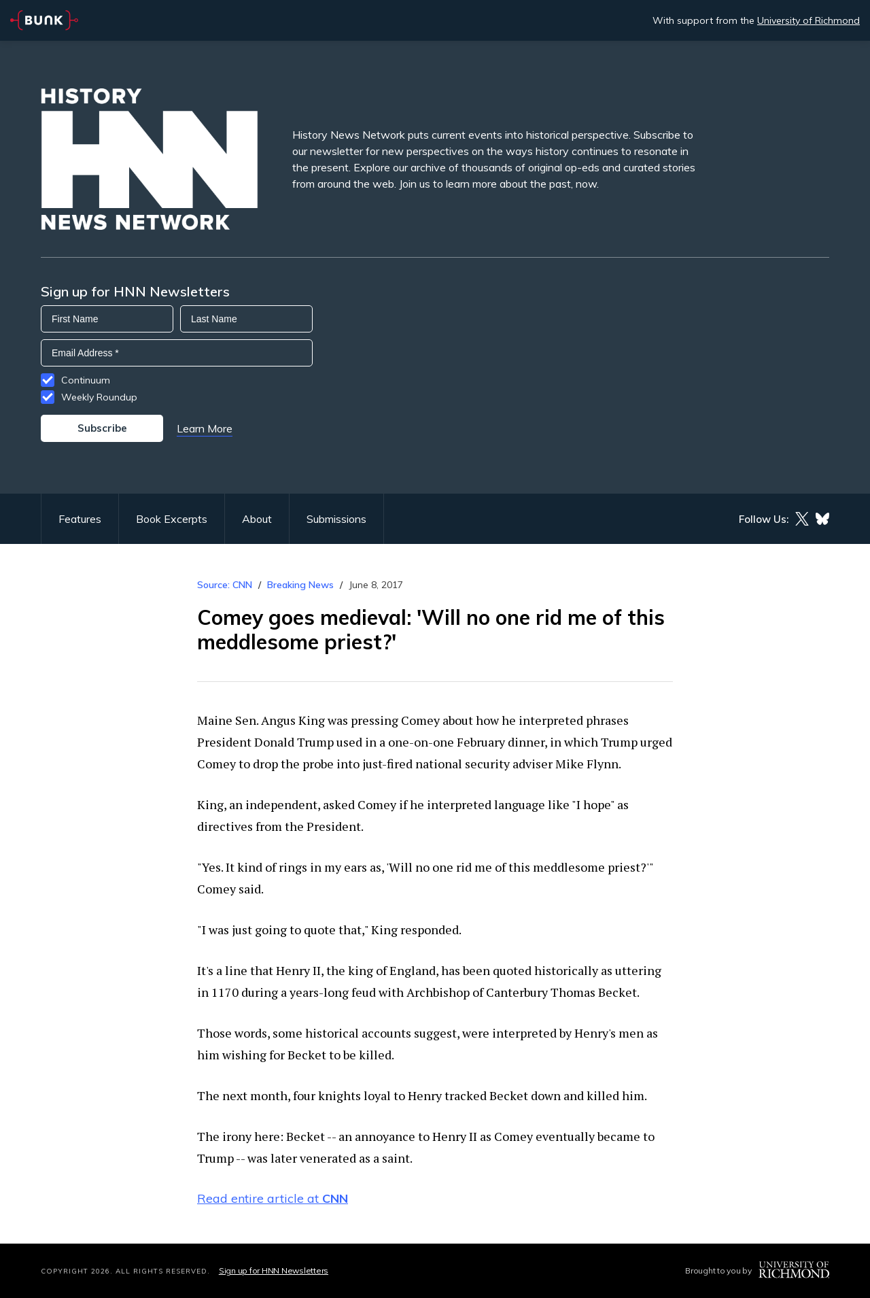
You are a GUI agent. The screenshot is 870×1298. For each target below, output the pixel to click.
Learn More (204, 428)
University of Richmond (808, 20)
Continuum (85, 380)
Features (79, 519)
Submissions (336, 519)
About (257, 519)
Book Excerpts (171, 519)
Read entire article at (272, 1198)
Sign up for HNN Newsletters (273, 1270)
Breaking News (300, 585)
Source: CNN (224, 585)
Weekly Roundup (99, 397)
